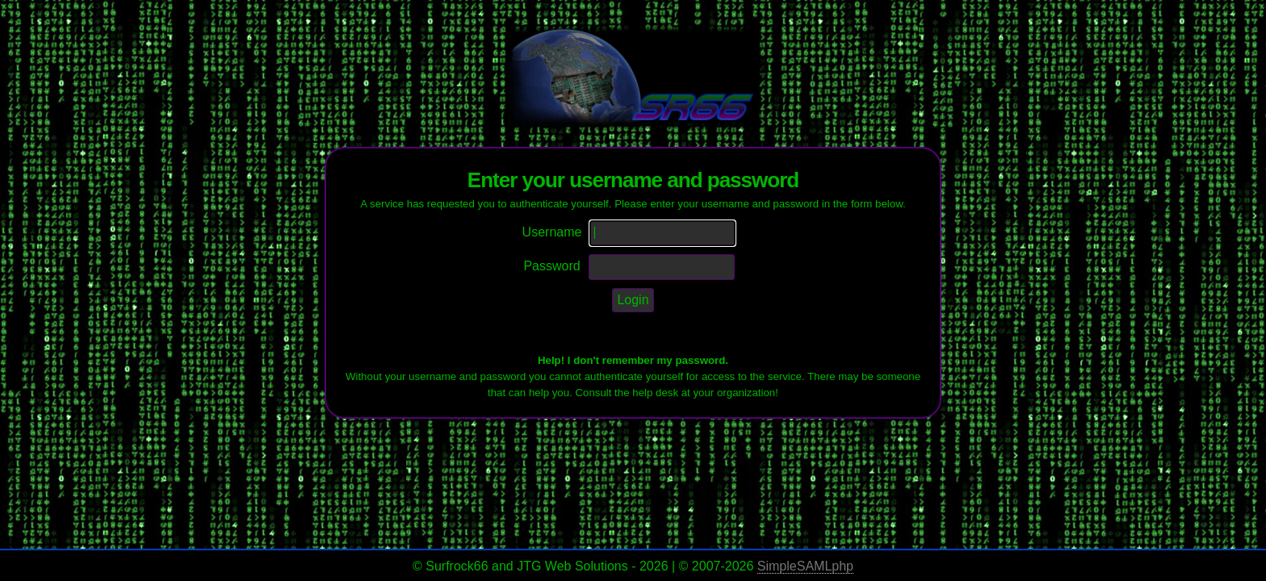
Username (552, 232)
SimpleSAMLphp (805, 566)
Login (632, 300)
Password (551, 266)
